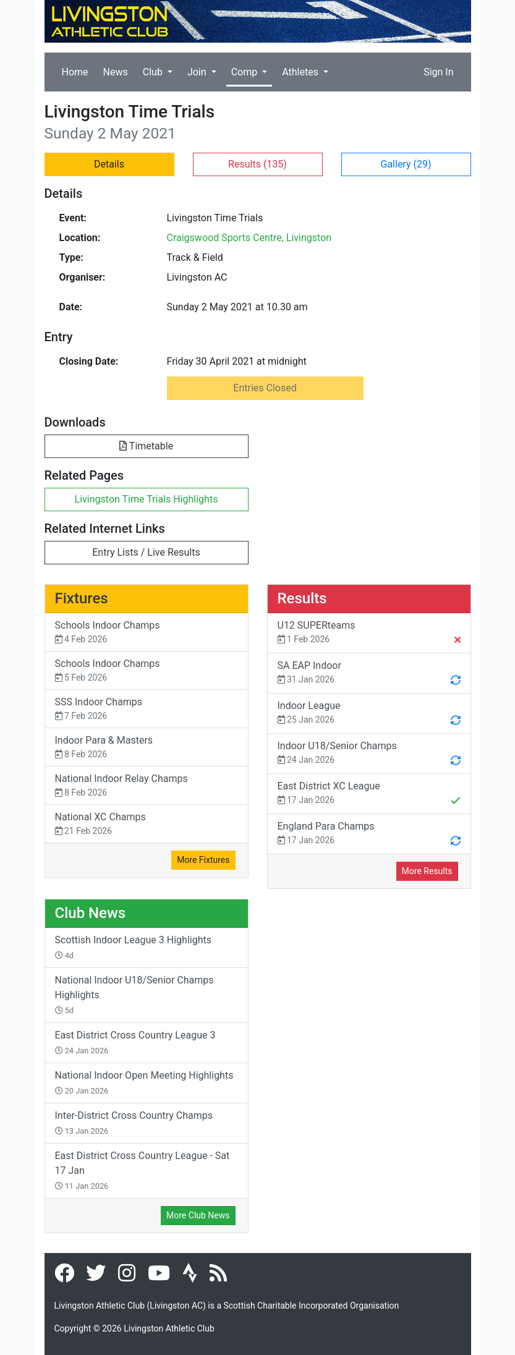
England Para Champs (369, 834)
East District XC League (369, 794)
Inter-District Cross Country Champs (134, 1123)
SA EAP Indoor (369, 674)
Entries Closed (264, 388)
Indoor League (369, 714)
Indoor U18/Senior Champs (369, 754)
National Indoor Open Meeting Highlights (144, 1082)
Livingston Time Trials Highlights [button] (146, 499)
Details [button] (109, 164)
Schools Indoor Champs (146, 632)
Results (302, 598)
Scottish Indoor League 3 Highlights (133, 947)
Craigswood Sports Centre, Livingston (249, 238)
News (115, 72)
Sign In (438, 72)
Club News (90, 913)
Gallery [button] (406, 164)
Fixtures (81, 598)
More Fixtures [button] (203, 860)
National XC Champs (146, 824)
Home (75, 72)
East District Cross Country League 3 (135, 1042)
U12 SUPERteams (369, 633)
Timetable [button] (146, 446)
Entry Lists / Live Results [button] (146, 552)
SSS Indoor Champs (146, 709)
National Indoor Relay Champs (146, 786)
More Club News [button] (197, 1215)
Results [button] (257, 164)
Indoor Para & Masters (146, 747)
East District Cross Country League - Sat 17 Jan (142, 1170)
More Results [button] (427, 871)
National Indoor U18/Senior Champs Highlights (134, 994)
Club (154, 72)
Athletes (301, 72)
